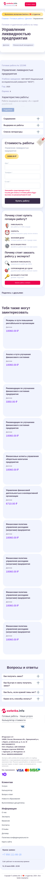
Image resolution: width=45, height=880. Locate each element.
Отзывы (5, 829)
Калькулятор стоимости (14, 720)
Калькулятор (7, 790)
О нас (4, 812)
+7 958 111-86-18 (11, 854)
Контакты (6, 825)
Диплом (28, 19)
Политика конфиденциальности (15, 837)
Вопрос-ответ (7, 794)
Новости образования (11, 799)
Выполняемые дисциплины (13, 803)
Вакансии (6, 821)
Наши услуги (26, 716)
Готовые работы (17, 19)
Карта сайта (7, 842)
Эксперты (6, 817)
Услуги (4, 786)
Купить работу (22, 201)
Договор (5, 833)
